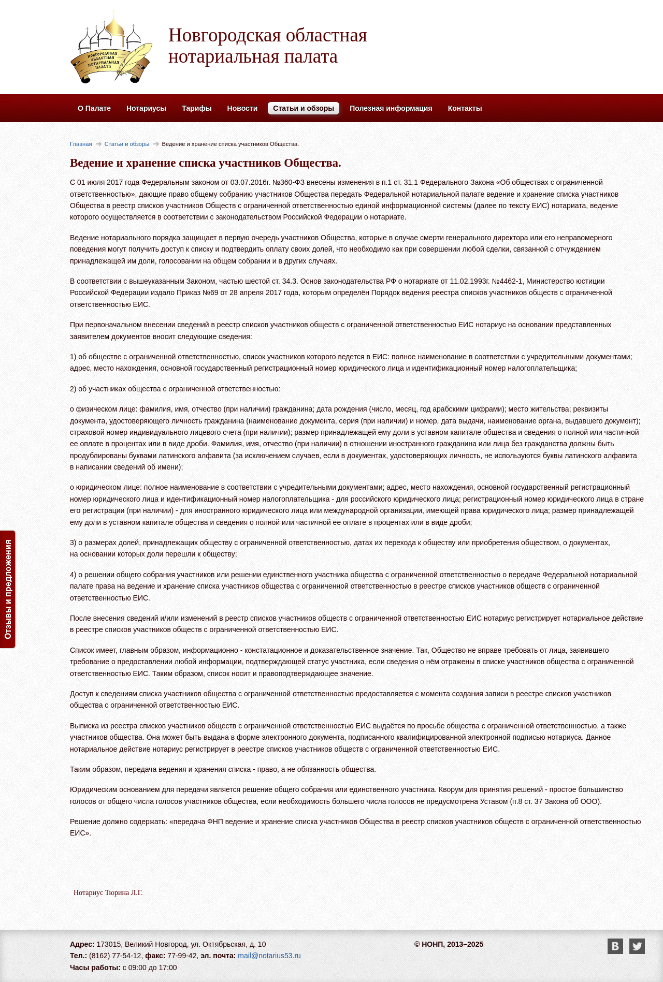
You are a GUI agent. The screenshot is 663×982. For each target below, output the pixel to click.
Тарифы (196, 108)
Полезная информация (391, 108)
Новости (242, 108)
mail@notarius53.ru (269, 955)
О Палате (94, 108)
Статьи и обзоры (303, 108)
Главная (81, 144)
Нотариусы (146, 108)
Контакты (465, 108)
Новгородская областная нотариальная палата (267, 45)
